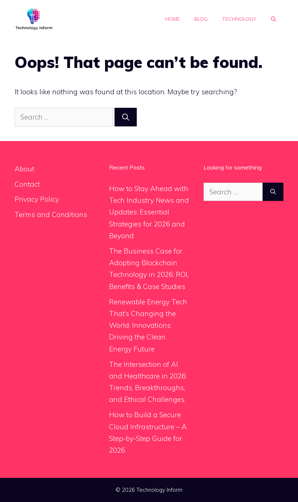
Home (172, 19)
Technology (239, 19)
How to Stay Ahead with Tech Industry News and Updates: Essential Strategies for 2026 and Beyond (149, 212)
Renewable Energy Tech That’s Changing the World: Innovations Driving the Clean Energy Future (148, 325)
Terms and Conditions (51, 214)
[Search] (126, 117)
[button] (273, 19)
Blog (201, 19)
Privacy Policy (37, 199)
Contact (27, 184)
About (24, 168)
